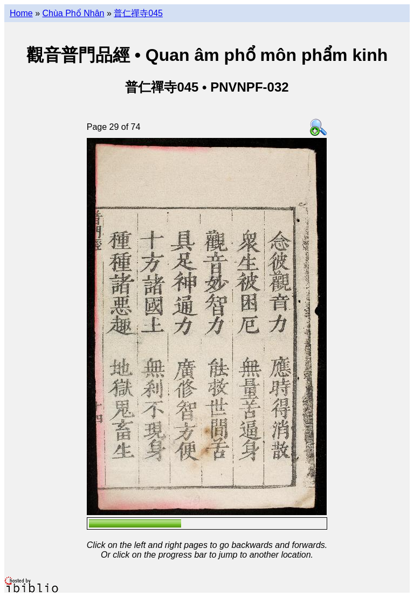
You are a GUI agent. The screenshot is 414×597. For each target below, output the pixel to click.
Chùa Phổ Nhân (73, 13)
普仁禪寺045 (138, 13)
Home (21, 13)
